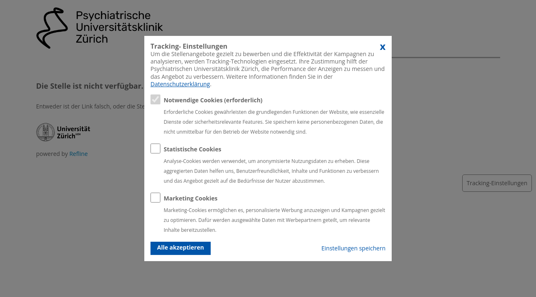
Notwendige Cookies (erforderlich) (213, 100)
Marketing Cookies (191, 198)
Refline (78, 154)
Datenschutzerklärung (180, 84)
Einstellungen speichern (354, 248)
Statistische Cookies (192, 149)
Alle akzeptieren (180, 247)
